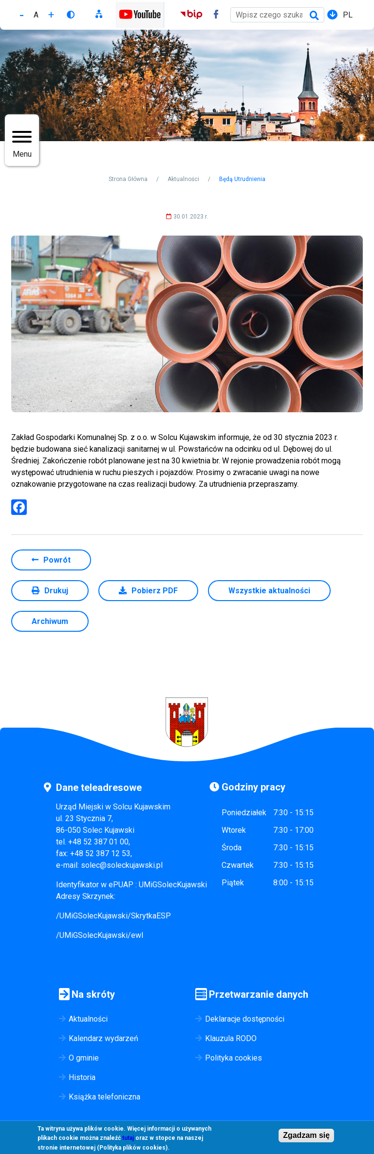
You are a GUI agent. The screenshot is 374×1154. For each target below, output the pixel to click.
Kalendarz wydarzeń (103, 1038)
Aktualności (183, 179)
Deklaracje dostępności (244, 1019)
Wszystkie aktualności (269, 590)
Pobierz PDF (154, 590)
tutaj (128, 1139)
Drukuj (56, 590)
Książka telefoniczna (104, 1096)
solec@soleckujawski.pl (122, 865)
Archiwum (50, 621)
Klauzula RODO (231, 1038)
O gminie (84, 1057)
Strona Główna (128, 179)
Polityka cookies (233, 1057)
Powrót (57, 560)
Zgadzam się (306, 1136)
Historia (82, 1077)
